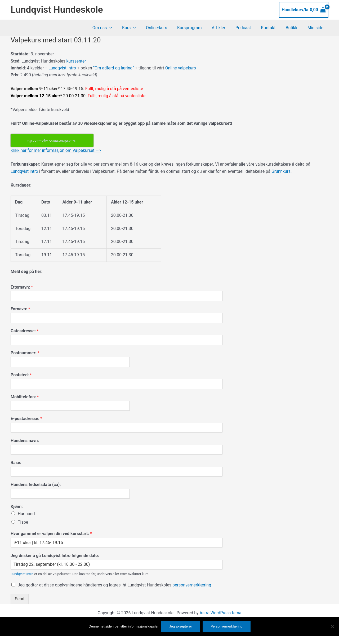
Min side (316, 27)
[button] (123, 28)
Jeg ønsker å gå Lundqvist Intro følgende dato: (55, 555)
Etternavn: (22, 287)
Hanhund (26, 513)
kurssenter (76, 61)
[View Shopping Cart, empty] (303, 10)
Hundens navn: (25, 440)
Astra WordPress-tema (220, 612)
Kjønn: (17, 506)
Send (19, 598)
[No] (332, 626)
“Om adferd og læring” (114, 67)
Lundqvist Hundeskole (57, 9)
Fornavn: (20, 308)
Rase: (16, 462)
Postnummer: (25, 352)
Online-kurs (166, 27)
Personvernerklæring (227, 626)
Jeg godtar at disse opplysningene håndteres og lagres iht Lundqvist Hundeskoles (114, 585)
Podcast (249, 27)
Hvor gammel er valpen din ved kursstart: (51, 533)
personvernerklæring (191, 585)
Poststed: (21, 374)
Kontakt (272, 27)
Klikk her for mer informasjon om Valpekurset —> (56, 150)
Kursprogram (198, 27)
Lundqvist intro (25, 171)
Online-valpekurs (182, 67)
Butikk (294, 27)
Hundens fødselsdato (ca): (36, 484)
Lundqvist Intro (62, 67)
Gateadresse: (25, 330)
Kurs (141, 28)
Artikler (225, 27)
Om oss (116, 28)
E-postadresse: (26, 418)
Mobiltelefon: (25, 396)
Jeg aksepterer (180, 626)
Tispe (23, 522)
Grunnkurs (281, 171)
